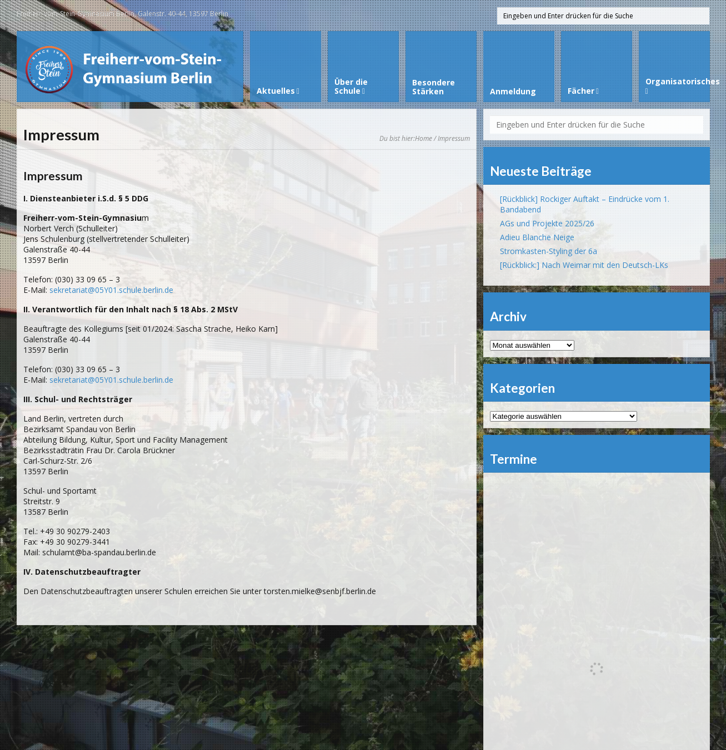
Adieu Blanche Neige (537, 237)
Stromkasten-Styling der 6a (548, 251)
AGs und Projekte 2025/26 (547, 223)
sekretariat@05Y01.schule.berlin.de (111, 290)
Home (423, 138)
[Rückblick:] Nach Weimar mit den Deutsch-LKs (584, 265)
